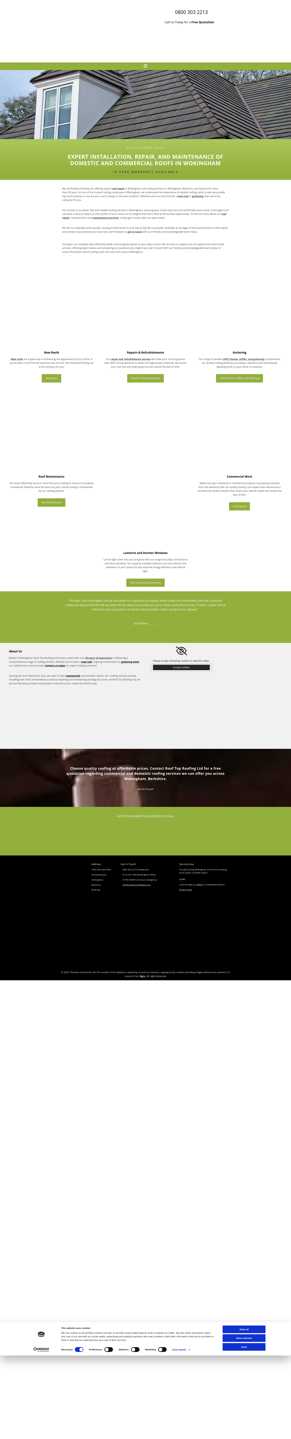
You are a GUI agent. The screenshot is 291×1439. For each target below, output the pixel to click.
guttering (197, 196)
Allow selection (244, 754)
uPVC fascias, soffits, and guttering (243, 359)
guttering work (130, 661)
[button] (51, 378)
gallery (200, 884)
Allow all (244, 745)
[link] (181, 650)
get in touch (135, 231)
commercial (73, 675)
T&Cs (142, 976)
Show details (179, 765)
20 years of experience (98, 658)
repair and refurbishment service (131, 359)
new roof (183, 196)
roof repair (118, 188)
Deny (244, 763)
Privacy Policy (185, 889)
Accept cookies (181, 667)
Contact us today (55, 665)
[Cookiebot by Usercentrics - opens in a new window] (41, 766)
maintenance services (106, 217)
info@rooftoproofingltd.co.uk (137, 885)
